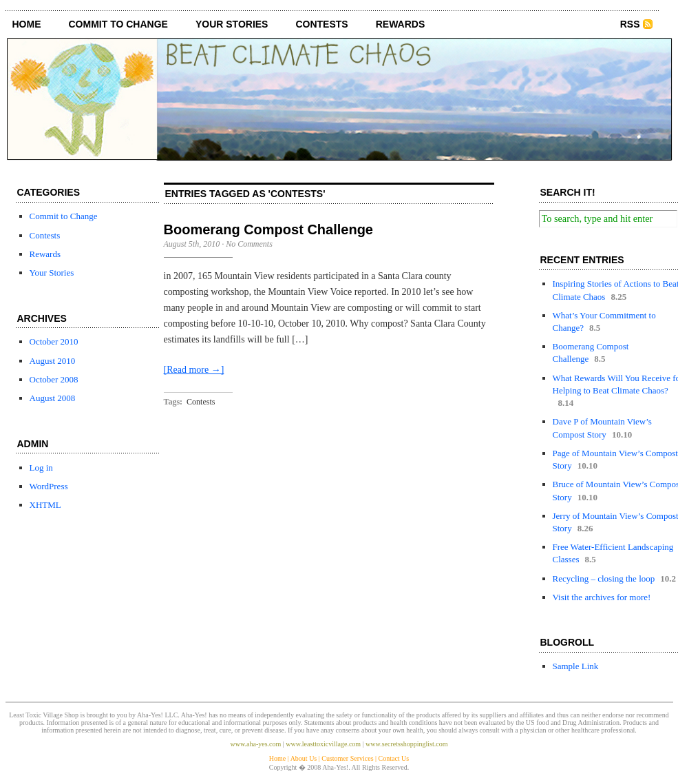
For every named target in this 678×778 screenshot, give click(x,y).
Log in (41, 467)
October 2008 (54, 379)
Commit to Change (118, 24)
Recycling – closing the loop (604, 578)
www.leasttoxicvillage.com (323, 744)
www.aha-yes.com (256, 744)
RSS (630, 24)
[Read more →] (194, 370)
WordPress (49, 486)
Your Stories (231, 24)
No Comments (249, 244)
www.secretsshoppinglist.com (406, 744)
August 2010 (53, 361)
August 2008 (53, 398)
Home (26, 24)
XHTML (45, 505)
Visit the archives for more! (602, 597)
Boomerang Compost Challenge (268, 229)
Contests (321, 24)
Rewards (400, 24)
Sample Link (576, 666)
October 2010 (54, 341)
